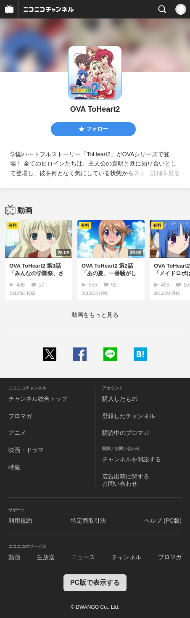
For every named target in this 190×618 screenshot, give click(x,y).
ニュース (83, 557)
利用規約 (20, 520)
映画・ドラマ (26, 450)
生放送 (46, 557)
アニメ (17, 432)
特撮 (14, 467)
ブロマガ (20, 416)
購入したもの (119, 398)
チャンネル (126, 557)
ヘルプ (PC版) (163, 520)
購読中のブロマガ (125, 432)
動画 (14, 557)
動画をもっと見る (95, 314)
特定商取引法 (88, 520)
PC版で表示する (95, 582)
